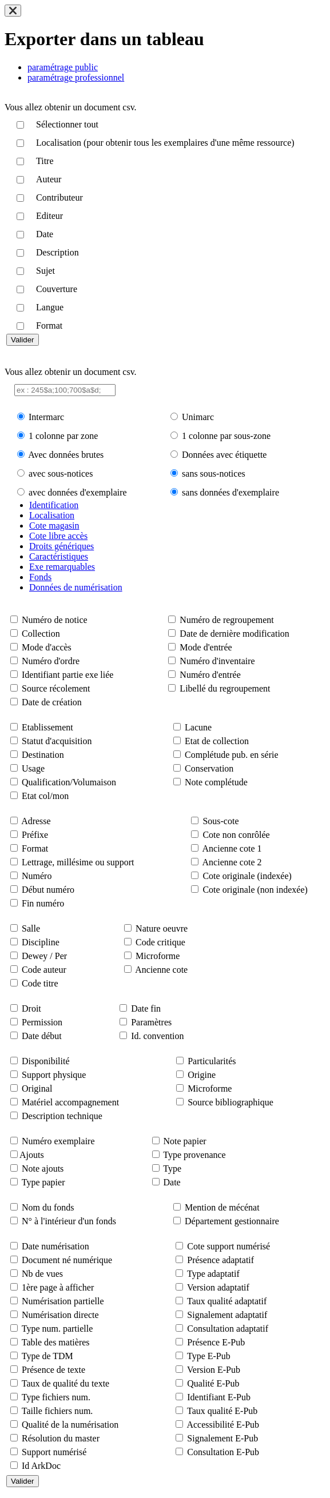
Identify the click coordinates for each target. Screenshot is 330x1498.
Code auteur (44, 969)
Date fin (146, 1008)
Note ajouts (42, 1168)
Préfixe (35, 835)
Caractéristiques (58, 556)
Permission (42, 1022)
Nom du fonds (48, 1207)
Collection (41, 633)
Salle (31, 928)
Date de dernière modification (234, 633)
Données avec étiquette (224, 455)
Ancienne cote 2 (232, 862)
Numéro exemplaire (58, 1141)
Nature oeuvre (162, 928)
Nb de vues (42, 1274)
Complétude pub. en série (232, 755)
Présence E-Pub (216, 1342)
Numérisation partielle (63, 1301)
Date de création (52, 702)
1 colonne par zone (63, 436)
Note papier (185, 1141)
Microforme (158, 956)
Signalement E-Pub (222, 1438)
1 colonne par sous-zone (226, 436)
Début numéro (48, 889)
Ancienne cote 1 (232, 848)
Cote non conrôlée (235, 835)
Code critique (160, 942)
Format (35, 848)
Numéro (36, 876)
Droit (31, 1008)
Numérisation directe (60, 1315)
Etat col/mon (45, 796)
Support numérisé (54, 1452)
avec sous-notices (61, 473)
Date (172, 1182)
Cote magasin (54, 525)
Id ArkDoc (41, 1466)
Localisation (51, 515)
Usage (33, 768)
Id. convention (157, 1036)
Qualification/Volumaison (69, 782)
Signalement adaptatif (227, 1315)
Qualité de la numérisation (70, 1424)
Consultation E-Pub (223, 1452)
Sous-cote (220, 821)
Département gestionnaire (232, 1221)
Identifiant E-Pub (219, 1397)
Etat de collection (217, 741)
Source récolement (56, 688)
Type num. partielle (57, 1328)
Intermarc (46, 417)
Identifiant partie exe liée (67, 675)
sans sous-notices (213, 473)
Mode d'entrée (206, 647)
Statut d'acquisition (57, 741)
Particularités (212, 1061)
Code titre (40, 983)
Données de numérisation (75, 587)
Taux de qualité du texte (66, 1383)
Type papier (43, 1182)
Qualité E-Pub (213, 1383)
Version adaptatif (218, 1287)
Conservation (209, 768)
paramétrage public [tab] (62, 67)
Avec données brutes (66, 455)
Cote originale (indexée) (247, 876)
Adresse (36, 821)
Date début (42, 1036)
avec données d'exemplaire (78, 492)
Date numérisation (55, 1246)
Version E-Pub (213, 1370)
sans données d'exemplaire (230, 492)
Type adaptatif (213, 1274)
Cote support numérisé (228, 1246)
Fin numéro (43, 903)
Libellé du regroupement (225, 688)
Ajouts (31, 1155)
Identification (53, 505)
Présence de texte (53, 1370)
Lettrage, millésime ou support (78, 862)
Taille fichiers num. (57, 1411)
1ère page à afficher (58, 1287)
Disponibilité (46, 1061)
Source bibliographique (230, 1102)
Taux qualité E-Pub (222, 1411)
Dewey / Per (44, 956)
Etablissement (47, 727)
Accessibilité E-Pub (222, 1424)
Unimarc (198, 417)
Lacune (198, 727)
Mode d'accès (46, 647)
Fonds (40, 577)
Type (172, 1168)
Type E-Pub (208, 1356)
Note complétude (216, 782)
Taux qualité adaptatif (227, 1301)
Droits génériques (61, 546)
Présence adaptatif (220, 1260)
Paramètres (151, 1022)
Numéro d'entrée (210, 675)
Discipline (40, 942)
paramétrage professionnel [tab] (75, 77)
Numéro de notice (55, 620)
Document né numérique (67, 1260)
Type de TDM (47, 1356)
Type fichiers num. (56, 1397)
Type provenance (194, 1155)
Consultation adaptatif (227, 1328)
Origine (202, 1075)
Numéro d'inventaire (217, 661)
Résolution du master (61, 1438)
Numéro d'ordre (50, 661)
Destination (43, 755)
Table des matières (56, 1342)
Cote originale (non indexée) (255, 889)
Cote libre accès (58, 536)
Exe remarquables (62, 567)
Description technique (62, 1116)
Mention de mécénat (222, 1207)
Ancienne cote (161, 969)
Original (37, 1088)
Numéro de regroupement (226, 620)
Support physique (54, 1075)
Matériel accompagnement (70, 1102)
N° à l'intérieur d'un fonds (69, 1221)
